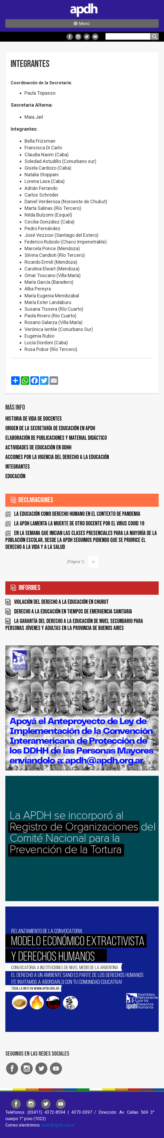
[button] (82, 23)
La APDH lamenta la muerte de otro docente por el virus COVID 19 (79, 523)
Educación (15, 476)
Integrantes (17, 466)
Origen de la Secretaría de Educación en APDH (50, 428)
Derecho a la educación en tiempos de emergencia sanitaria (73, 611)
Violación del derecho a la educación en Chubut (61, 602)
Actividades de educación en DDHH (38, 447)
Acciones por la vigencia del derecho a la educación (57, 457)
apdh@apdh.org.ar (58, 1125)
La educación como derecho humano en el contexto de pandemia (77, 514)
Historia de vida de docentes (33, 418)
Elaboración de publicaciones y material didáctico (56, 438)
